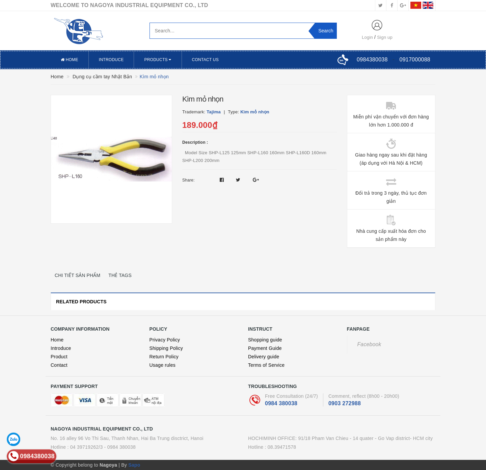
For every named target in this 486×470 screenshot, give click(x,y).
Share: (188, 180)
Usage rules (163, 365)
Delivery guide (263, 356)
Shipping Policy (166, 348)
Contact (59, 365)
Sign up (385, 37)
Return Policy (164, 356)
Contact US (205, 59)
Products (157, 59)
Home (69, 59)
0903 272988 (344, 403)
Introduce (111, 59)
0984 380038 (281, 403)
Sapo (134, 465)
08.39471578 (282, 447)
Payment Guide (265, 348)
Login (367, 37)
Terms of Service (266, 365)
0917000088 (415, 59)
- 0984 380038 (120, 447)
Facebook (369, 344)
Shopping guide (265, 339)
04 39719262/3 (86, 447)
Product (59, 356)
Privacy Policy (165, 339)
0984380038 (372, 59)
